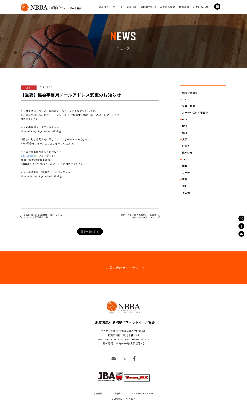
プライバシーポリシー (142, 393)
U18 (184, 132)
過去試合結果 (167, 7)
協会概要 (104, 7)
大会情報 (132, 7)
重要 (184, 179)
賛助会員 (184, 7)
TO (184, 99)
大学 (184, 139)
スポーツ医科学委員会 (195, 112)
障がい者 (187, 152)
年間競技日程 (148, 7)
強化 (184, 186)
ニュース (118, 7)
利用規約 (116, 393)
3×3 (184, 159)
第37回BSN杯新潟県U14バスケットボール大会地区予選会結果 (42, 216)
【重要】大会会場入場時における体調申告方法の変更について (137, 216)
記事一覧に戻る (90, 231)
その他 (186, 192)
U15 (184, 126)
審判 (184, 166)
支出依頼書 (27, 155)
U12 (184, 119)
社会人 (186, 146)
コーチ (186, 172)
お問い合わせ (200, 7)
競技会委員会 (190, 92)
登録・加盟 (188, 106)
